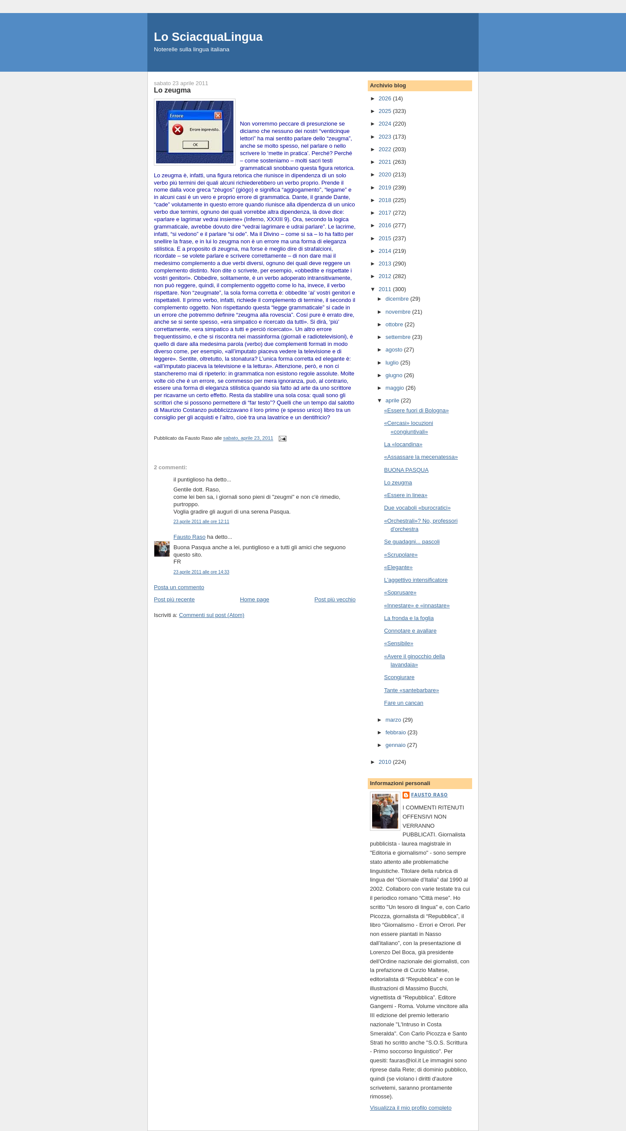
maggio (396, 388)
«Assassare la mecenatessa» (421, 457)
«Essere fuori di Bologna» (416, 410)
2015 (386, 238)
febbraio (397, 732)
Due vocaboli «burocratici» (417, 507)
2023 (386, 136)
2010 (386, 762)
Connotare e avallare (410, 630)
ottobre (395, 324)
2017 (386, 212)
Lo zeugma (398, 482)
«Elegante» (398, 567)
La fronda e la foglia (408, 618)
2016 (386, 225)
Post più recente (174, 599)
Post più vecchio (335, 599)
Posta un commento (179, 587)
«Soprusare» (400, 592)
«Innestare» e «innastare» (417, 605)
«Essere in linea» (405, 495)
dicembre (398, 298)
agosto (395, 349)
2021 (386, 162)
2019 (386, 187)
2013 (386, 263)
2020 (386, 174)
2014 (386, 251)
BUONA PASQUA (406, 470)
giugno (395, 375)
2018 (386, 200)
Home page (254, 599)
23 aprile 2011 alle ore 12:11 (201, 521)
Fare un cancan (403, 703)
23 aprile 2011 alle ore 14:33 (201, 572)
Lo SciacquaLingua (208, 36)
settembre (399, 337)
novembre (399, 311)
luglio (393, 362)
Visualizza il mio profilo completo (411, 1107)
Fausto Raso (189, 537)
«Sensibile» (398, 643)
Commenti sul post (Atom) (211, 615)
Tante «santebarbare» (411, 690)
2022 (386, 149)
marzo (394, 719)
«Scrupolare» (400, 554)
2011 (386, 289)
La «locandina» (403, 444)
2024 (386, 123)
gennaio (396, 745)
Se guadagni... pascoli (412, 541)
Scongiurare (399, 677)
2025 (386, 111)
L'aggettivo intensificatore (415, 580)
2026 (386, 98)
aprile (393, 400)
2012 (386, 276)
